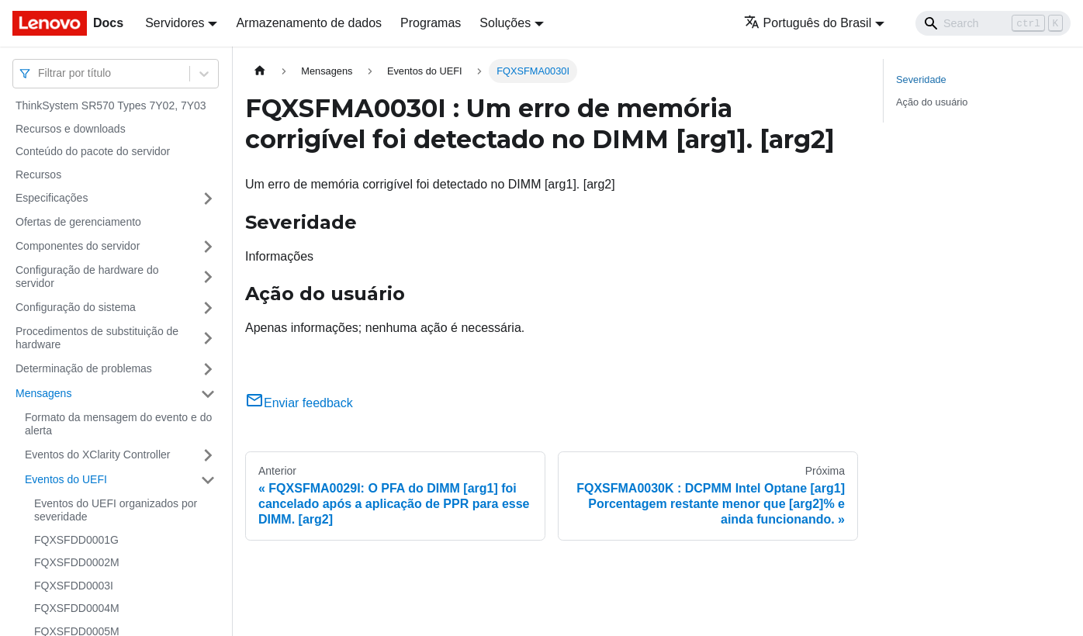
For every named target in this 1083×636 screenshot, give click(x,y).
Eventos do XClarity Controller (98, 454)
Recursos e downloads (71, 129)
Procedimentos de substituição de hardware (97, 338)
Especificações (52, 198)
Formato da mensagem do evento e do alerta (118, 424)
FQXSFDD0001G (76, 540)
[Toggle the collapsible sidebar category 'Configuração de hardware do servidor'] (208, 277)
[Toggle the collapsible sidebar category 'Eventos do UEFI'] (208, 480)
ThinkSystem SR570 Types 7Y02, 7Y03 (111, 105)
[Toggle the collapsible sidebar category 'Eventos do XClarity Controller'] (208, 455)
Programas (430, 22)
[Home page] (260, 71)
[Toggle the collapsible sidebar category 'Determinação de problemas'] (208, 369)
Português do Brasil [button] (808, 22)
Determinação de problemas (84, 368)
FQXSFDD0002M (76, 562)
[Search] (993, 23)
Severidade (921, 79)
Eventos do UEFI (66, 479)
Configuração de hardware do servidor (87, 277)
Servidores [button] (174, 22)
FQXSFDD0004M (76, 608)
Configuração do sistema (76, 307)
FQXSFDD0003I (73, 585)
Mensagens (43, 393)
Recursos (38, 174)
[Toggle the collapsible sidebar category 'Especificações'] (208, 198)
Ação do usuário (931, 102)
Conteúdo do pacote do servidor (93, 151)
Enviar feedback (299, 403)
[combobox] (39, 73)
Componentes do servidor (78, 246)
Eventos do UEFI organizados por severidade (115, 510)
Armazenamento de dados (309, 22)
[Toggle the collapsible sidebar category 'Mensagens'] (208, 394)
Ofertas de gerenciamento (78, 222)
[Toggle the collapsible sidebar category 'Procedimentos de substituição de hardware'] (208, 338)
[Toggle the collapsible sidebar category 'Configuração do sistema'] (208, 308)
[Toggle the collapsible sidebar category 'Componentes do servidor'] (208, 246)
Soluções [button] (505, 22)
